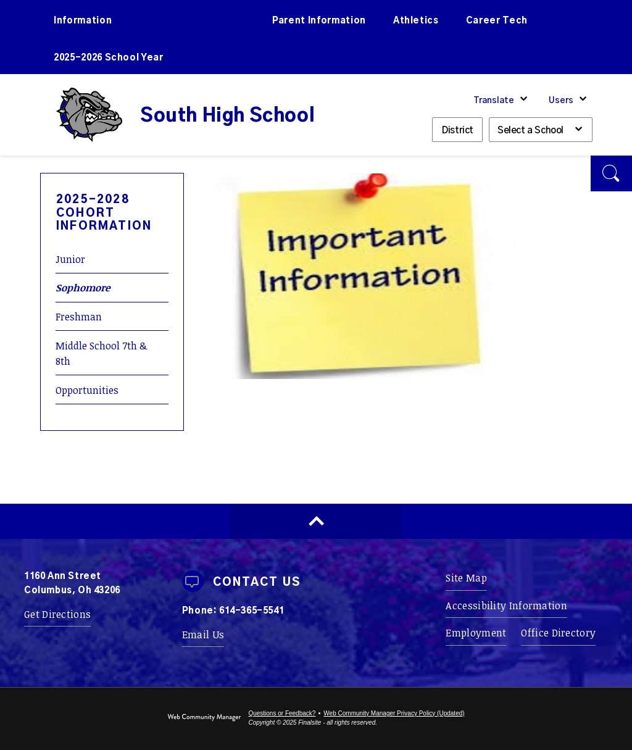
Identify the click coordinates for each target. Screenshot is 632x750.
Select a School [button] (530, 130)
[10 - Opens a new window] (363, 375)
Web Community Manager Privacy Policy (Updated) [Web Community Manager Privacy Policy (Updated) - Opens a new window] (393, 713)
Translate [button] (493, 100)
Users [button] (561, 100)
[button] (611, 173)
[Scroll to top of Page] (316, 521)
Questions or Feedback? (281, 713)
